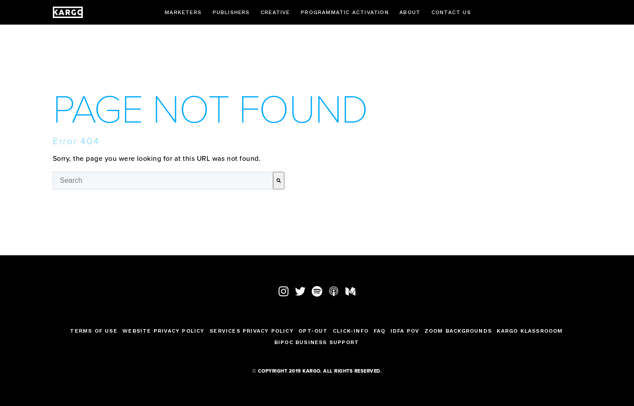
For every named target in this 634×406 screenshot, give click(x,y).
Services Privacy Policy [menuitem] (252, 331)
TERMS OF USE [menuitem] (93, 331)
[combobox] (163, 180)
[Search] (278, 180)
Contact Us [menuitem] (451, 12)
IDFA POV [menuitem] (405, 331)
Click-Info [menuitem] (351, 331)
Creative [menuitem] (275, 12)
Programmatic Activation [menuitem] (345, 12)
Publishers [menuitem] (231, 12)
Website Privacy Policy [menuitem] (163, 331)
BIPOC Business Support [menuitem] (316, 342)
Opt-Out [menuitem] (313, 331)
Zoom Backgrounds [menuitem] (458, 331)
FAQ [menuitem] (380, 331)
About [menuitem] (409, 12)
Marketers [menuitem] (183, 12)
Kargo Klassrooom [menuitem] (530, 331)
